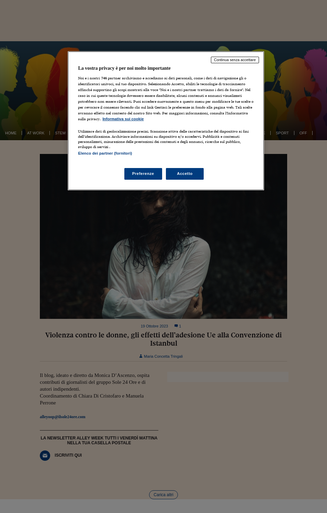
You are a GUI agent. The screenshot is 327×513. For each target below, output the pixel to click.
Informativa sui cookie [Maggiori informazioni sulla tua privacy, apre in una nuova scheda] (123, 119)
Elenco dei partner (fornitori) (105, 153)
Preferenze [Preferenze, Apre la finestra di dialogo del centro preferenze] (143, 173)
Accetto (185, 173)
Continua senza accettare (235, 60)
